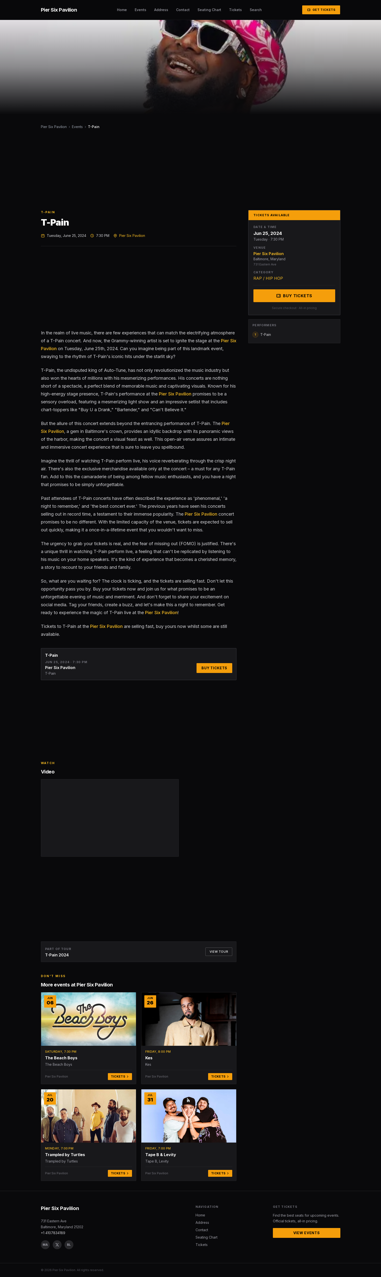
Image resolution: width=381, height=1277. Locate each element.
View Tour (219, 951)
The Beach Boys (61, 1057)
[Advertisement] (188, 169)
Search (256, 10)
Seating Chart (209, 10)
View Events (306, 1233)
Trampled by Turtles (65, 1154)
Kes (148, 1057)
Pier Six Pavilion (54, 127)
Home (122, 10)
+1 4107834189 (53, 1233)
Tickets (235, 10)
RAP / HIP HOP (268, 278)
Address (161, 10)
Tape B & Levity (160, 1154)
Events (140, 10)
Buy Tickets (214, 668)
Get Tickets (321, 10)
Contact (183, 10)
